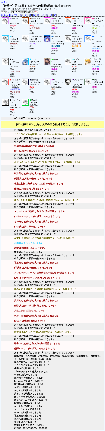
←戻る (4, 2)
